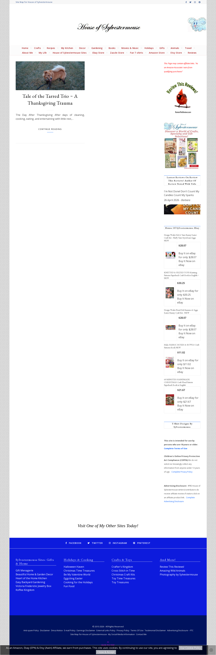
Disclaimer (45, 630)
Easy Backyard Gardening (30, 582)
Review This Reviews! (172, 566)
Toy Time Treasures (123, 578)
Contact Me (141, 634)
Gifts (162, 48)
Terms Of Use (137, 630)
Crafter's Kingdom (122, 566)
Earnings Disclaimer (86, 630)
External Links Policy (105, 630)
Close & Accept (106, 652)
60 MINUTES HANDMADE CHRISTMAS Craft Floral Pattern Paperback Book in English (178, 382)
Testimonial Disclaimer (155, 630)
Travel (188, 48)
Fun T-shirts (136, 52)
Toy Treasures (120, 582)
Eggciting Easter (73, 578)
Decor (82, 48)
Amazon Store (157, 52)
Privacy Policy (123, 630)
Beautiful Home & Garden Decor (34, 574)
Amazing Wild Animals (172, 570)
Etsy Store (176, 52)
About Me (27, 52)
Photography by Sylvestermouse (179, 574)
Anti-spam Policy (31, 630)
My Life (43, 52)
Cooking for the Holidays (78, 582)
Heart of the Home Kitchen (31, 578)
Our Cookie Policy (190, 648)
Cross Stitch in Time (123, 570)
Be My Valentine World (77, 574)
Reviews (192, 52)
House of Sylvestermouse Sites (70, 52)
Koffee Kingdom (25, 590)
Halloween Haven (74, 566)
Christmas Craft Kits (123, 574)
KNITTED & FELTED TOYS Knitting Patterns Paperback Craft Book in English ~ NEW (181, 275)
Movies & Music (130, 48)
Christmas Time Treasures (79, 570)
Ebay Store (98, 52)
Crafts (37, 48)
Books (112, 48)
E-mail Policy (69, 630)
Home (25, 48)
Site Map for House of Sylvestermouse (34, 2)
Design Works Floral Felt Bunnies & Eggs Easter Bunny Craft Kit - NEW (181, 311)
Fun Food (69, 586)
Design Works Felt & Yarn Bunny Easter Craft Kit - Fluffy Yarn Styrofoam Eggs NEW (180, 238)
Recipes (51, 48)
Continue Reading (50, 129)
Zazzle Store (117, 52)
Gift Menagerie (24, 570)
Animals (175, 48)
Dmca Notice (57, 630)
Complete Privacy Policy (181, 472)
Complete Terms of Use (175, 448)
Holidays (149, 48)
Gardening (97, 48)
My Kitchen (67, 48)
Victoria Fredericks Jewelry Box (33, 586)
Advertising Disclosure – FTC (180, 630)
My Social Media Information (121, 634)
